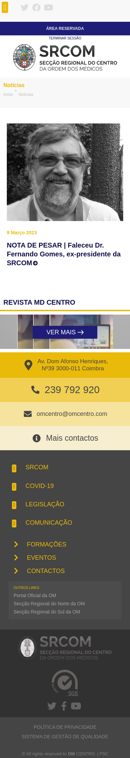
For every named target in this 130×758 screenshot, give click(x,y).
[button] (5, 7)
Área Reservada (65, 28)
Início (8, 94)
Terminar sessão (65, 38)
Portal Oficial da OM (35, 595)
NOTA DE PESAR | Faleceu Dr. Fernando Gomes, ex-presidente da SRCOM (64, 254)
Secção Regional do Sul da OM (47, 611)
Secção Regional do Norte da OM (49, 603)
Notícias (14, 85)
